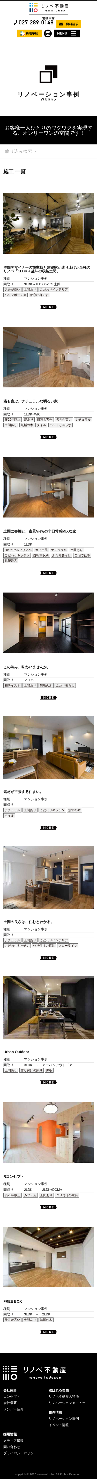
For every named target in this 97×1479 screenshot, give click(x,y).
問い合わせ (11, 1447)
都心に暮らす (39, 295)
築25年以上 (12, 419)
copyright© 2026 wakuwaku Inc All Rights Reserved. (48, 1474)
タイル (41, 425)
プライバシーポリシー (20, 1453)
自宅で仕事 (82, 555)
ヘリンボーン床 (15, 295)
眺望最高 (11, 561)
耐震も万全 (45, 419)
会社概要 (10, 1402)
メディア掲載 (13, 1440)
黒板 (49, 1070)
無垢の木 (27, 425)
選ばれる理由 (59, 1390)
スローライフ (67, 945)
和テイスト (12, 685)
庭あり (28, 419)
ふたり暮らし (61, 555)
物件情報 (55, 1412)
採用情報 (10, 1434)
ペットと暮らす (60, 425)
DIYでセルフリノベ (18, 550)
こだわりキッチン (17, 555)
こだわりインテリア (54, 289)
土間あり (30, 289)
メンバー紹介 (13, 1409)
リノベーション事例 (64, 1418)
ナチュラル (83, 419)
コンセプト (11, 1396)
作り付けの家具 (44, 945)
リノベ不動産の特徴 (64, 1396)
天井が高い (12, 289)
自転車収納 (41, 555)
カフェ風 (41, 550)
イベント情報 (59, 1425)
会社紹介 (10, 1390)
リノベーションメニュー (67, 1402)
